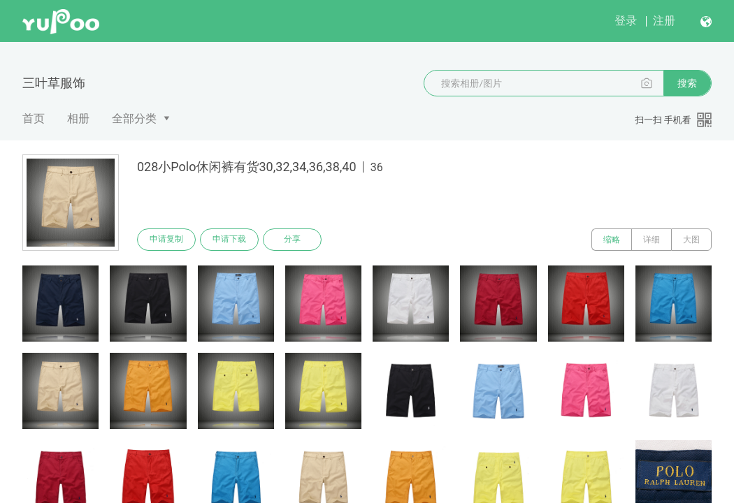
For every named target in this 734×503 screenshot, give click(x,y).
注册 (664, 20)
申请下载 (229, 240)
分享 (292, 240)
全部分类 (134, 118)
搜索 (687, 83)
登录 (625, 20)
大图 (691, 240)
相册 (78, 118)
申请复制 (166, 240)
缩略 (611, 240)
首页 (33, 118)
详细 (651, 240)
